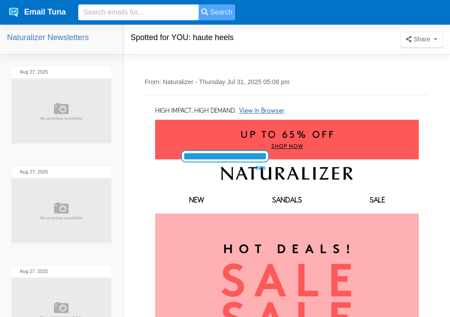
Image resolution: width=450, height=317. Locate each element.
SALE (377, 200)
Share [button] (419, 39)
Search (216, 12)
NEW (196, 200)
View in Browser (261, 111)
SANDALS (287, 200)
